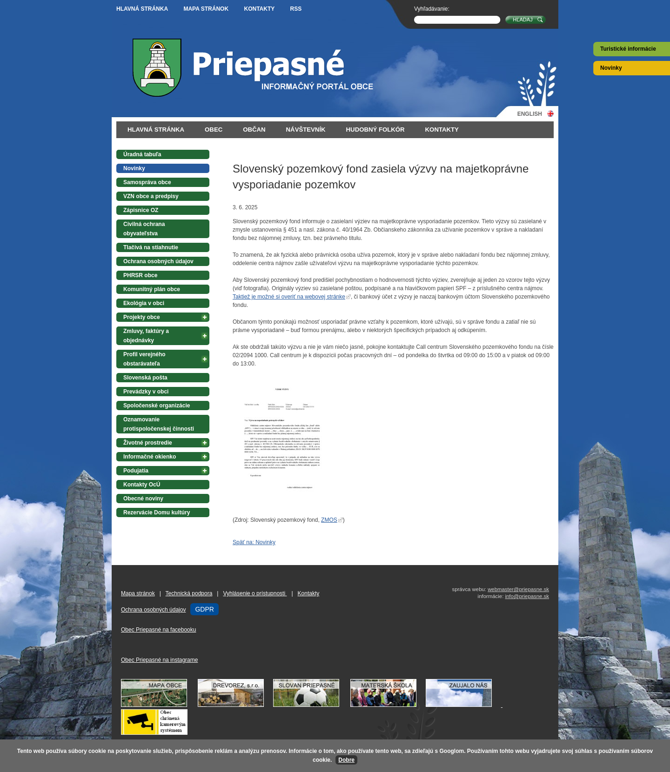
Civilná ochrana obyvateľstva (144, 229)
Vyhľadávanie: (431, 9)
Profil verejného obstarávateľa (144, 359)
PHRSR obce (140, 275)
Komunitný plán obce (151, 289)
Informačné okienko (149, 456)
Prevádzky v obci (145, 391)
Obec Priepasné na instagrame (159, 660)
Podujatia (135, 470)
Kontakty (259, 9)
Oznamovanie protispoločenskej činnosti (158, 424)
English (529, 114)
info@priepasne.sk (527, 596)
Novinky (611, 68)
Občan (254, 129)
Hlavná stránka (142, 9)
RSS (296, 9)
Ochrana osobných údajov (158, 261)
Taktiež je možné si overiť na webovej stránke (289, 296)
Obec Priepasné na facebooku (158, 629)
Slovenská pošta (145, 377)
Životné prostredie (147, 442)
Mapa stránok (205, 9)
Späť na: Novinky (254, 542)
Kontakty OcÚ (141, 484)
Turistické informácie (628, 49)
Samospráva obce (147, 182)
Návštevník (306, 129)
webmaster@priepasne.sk (518, 589)
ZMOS (329, 520)
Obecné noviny (143, 498)
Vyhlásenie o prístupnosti (255, 593)
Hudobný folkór (375, 129)
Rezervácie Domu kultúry (156, 512)
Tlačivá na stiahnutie (150, 247)
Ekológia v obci (143, 303)
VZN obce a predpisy (151, 196)
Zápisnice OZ (140, 210)
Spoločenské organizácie (156, 405)
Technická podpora (189, 593)
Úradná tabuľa (142, 154)
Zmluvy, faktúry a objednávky (146, 336)
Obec (213, 129)
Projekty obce (141, 317)
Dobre (346, 760)
